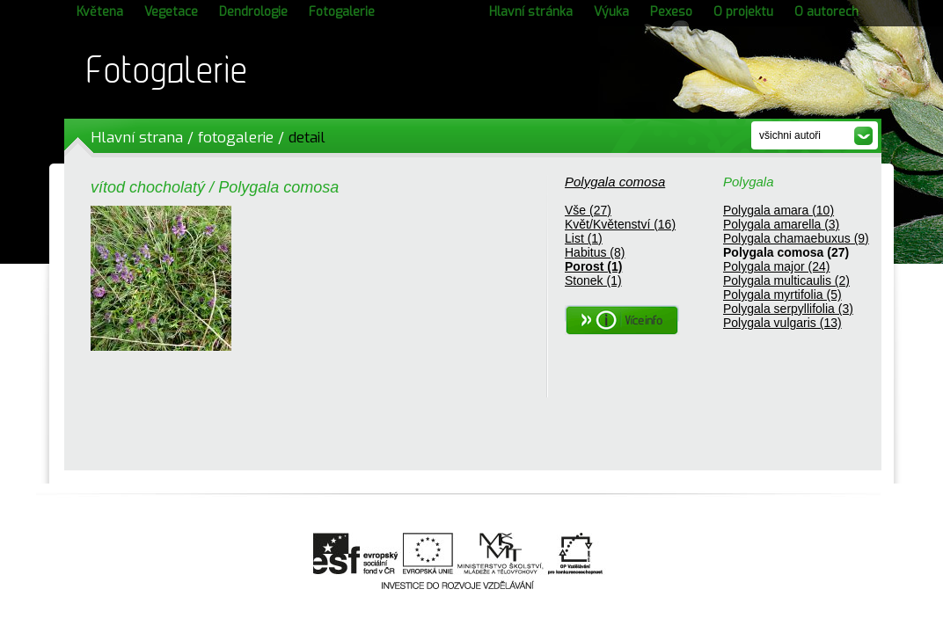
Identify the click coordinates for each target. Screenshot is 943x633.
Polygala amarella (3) (781, 224)
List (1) (584, 238)
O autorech (826, 12)
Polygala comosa (615, 181)
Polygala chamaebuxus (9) (796, 238)
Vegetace (171, 12)
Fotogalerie (342, 12)
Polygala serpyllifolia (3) (788, 309)
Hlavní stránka (531, 12)
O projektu (743, 12)
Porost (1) (593, 266)
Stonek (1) (593, 280)
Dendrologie (253, 12)
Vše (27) (588, 210)
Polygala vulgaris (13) (782, 323)
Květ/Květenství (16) (620, 224)
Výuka (611, 12)
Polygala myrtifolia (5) (782, 294)
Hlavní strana (137, 137)
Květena (100, 12)
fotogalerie (236, 137)
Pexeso (671, 12)
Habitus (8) (595, 252)
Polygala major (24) (776, 266)
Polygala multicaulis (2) (786, 280)
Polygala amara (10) (778, 210)
